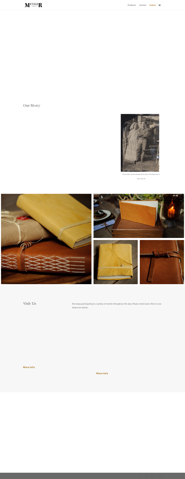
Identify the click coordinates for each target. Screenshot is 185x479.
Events (153, 5)
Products (132, 5)
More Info (29, 367)
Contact (142, 5)
